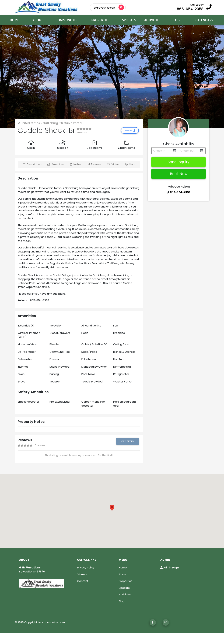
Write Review (127, 441)
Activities (125, 594)
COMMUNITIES (66, 20)
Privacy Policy (85, 567)
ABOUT (38, 20)
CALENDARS (208, 20)
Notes (75, 164)
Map (130, 164)
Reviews (94, 164)
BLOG (179, 20)
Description (32, 164)
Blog (121, 601)
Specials (124, 588)
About (123, 574)
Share (130, 130)
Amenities (56, 164)
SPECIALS (131, 20)
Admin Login (169, 567)
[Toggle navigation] (109, 7)
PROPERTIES (100, 20)
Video (113, 164)
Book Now (178, 173)
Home (123, 567)
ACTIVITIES (154, 20)
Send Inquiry (178, 161)
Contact (82, 581)
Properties (125, 581)
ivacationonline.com (51, 622)
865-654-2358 (190, 9)
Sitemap (82, 574)
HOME (18, 20)
